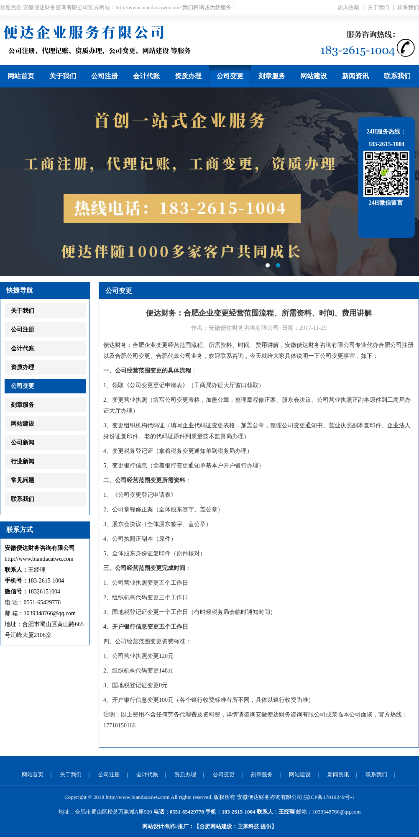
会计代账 (146, 76)
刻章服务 (271, 76)
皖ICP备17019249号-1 (329, 797)
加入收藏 (348, 7)
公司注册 (104, 76)
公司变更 (230, 76)
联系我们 (408, 7)
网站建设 (313, 76)
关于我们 (378, 7)
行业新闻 (22, 461)
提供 (254, 826)
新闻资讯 (355, 76)
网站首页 (21, 76)
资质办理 (188, 76)
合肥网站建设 (215, 826)
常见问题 (22, 480)
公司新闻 (22, 442)
